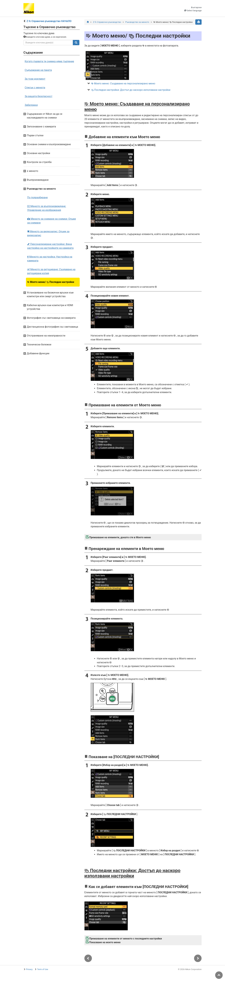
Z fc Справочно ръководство (107, 22)
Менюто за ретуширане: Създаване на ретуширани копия (51, 271)
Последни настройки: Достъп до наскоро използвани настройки (130, 90)
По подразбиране (37, 197)
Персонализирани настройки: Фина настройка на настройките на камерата (50, 246)
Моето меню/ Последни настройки (50, 282)
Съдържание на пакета (38, 70)
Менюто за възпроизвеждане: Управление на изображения (46, 208)
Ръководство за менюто (137, 22)
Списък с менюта (35, 87)
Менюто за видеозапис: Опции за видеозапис (48, 233)
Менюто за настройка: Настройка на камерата (49, 258)
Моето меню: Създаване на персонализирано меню (123, 83)
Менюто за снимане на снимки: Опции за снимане (51, 220)
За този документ (35, 78)
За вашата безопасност (38, 96)
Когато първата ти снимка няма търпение (49, 61)
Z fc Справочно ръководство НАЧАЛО (49, 21)
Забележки (31, 105)
